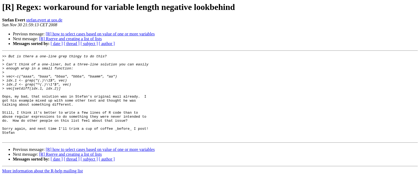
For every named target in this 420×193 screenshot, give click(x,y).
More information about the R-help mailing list (42, 187)
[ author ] (107, 43)
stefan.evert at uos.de (44, 20)
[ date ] (57, 43)
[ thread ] (72, 43)
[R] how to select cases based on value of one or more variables (100, 34)
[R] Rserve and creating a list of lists (70, 38)
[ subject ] (89, 43)
